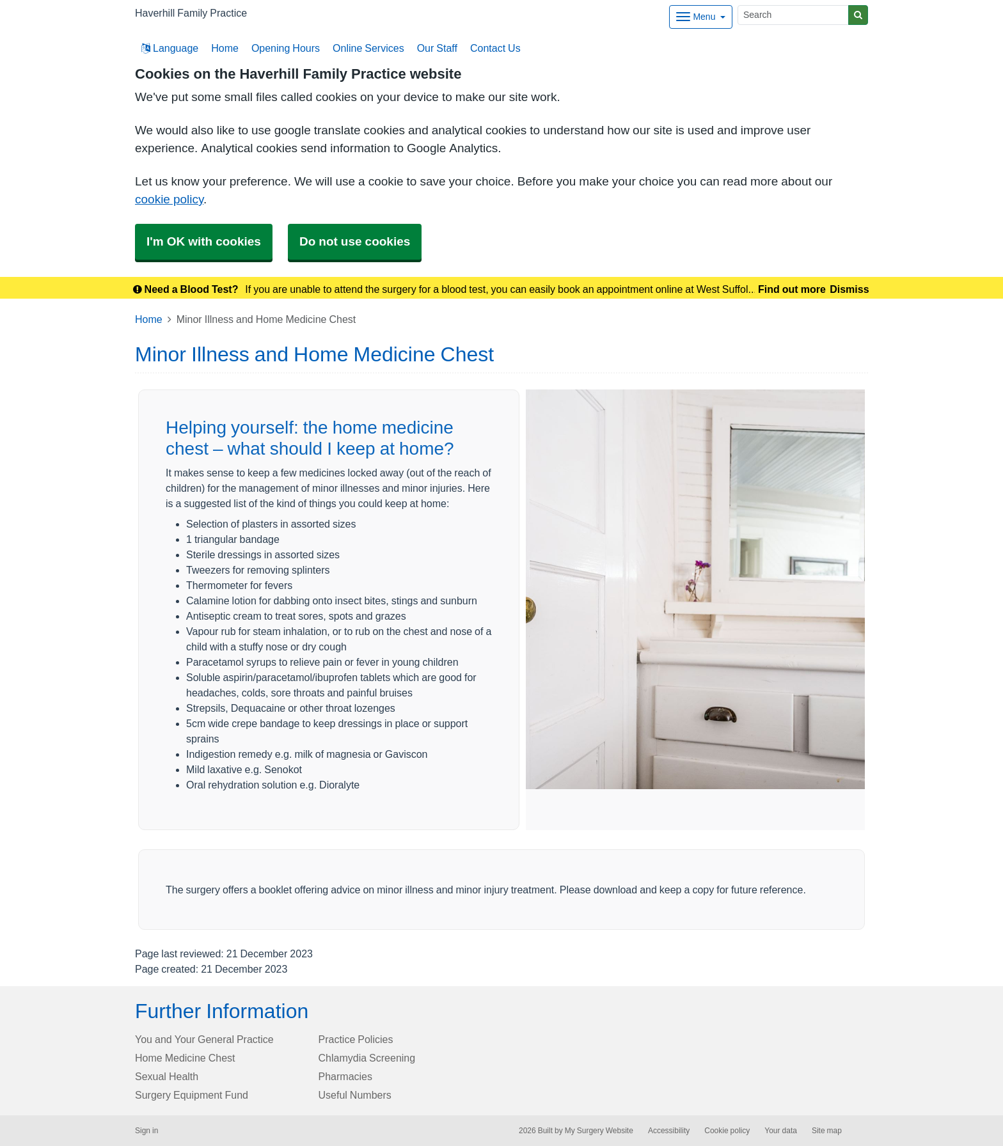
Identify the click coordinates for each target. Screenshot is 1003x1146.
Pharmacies (345, 1076)
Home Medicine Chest (185, 1058)
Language (169, 48)
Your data (780, 1130)
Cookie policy (727, 1130)
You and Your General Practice (204, 1039)
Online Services (368, 48)
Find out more (792, 289)
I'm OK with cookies (203, 241)
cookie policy (169, 199)
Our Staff (437, 48)
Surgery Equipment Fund (191, 1095)
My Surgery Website (599, 1130)
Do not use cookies (354, 241)
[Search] (793, 15)
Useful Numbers (355, 1095)
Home (225, 48)
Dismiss (849, 289)
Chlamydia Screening (367, 1058)
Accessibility (669, 1130)
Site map (827, 1130)
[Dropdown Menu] (700, 17)
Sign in (146, 1130)
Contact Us (495, 48)
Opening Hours (285, 48)
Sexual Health (166, 1076)
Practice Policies (356, 1039)
